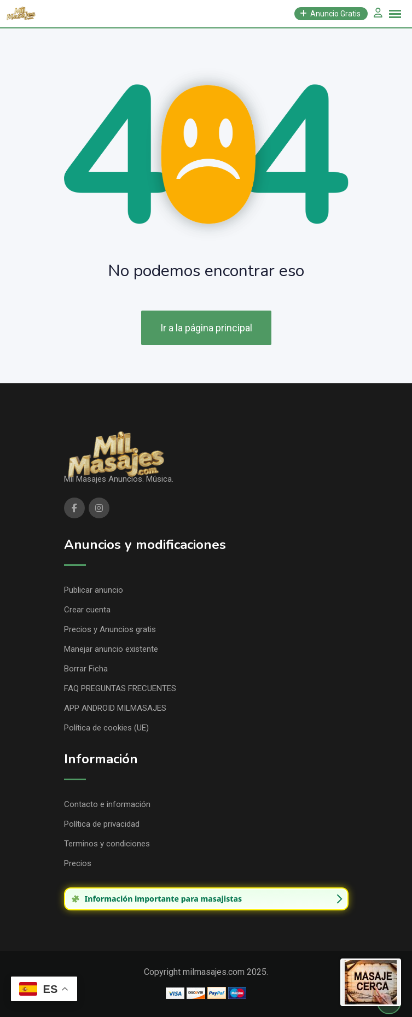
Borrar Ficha (86, 669)
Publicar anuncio (93, 590)
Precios (77, 863)
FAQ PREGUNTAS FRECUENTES (120, 688)
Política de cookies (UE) (106, 728)
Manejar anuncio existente (111, 649)
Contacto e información (107, 804)
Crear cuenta (87, 610)
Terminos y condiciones (107, 844)
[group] (206, 898)
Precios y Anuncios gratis (110, 629)
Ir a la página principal (206, 328)
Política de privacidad (102, 824)
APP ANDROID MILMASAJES (115, 708)
